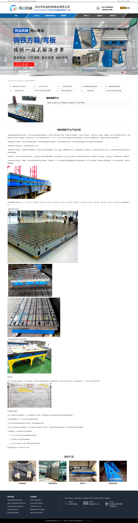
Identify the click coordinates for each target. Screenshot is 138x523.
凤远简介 (100, 15)
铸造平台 (83, 483)
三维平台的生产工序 (35, 506)
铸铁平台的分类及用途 (36, 512)
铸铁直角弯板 (113, 483)
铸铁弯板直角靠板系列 (91, 86)
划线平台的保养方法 (12, 509)
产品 (17, 80)
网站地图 (128, 1)
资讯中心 (86, 15)
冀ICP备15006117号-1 (87, 520)
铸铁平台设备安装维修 (114, 90)
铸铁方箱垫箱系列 (66, 90)
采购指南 (63, 15)
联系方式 (113, 15)
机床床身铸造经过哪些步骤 (14, 500)
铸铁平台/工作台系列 (24, 80)
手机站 (118, 1)
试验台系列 (90, 90)
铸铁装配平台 (32, 80)
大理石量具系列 (67, 86)
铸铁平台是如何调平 (35, 500)
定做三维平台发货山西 (36, 503)
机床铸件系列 (19, 90)
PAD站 (123, 1)
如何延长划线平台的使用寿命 (15, 506)
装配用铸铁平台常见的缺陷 (37, 509)
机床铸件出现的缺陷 (12, 512)
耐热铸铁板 (22, 483)
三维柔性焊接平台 (50, 15)
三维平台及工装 (43, 86)
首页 (16, 15)
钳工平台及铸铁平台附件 (43, 90)
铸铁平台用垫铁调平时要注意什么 (16, 503)
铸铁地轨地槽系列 (114, 86)
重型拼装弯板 (52, 483)
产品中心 (37, 15)
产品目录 (70, 498)
